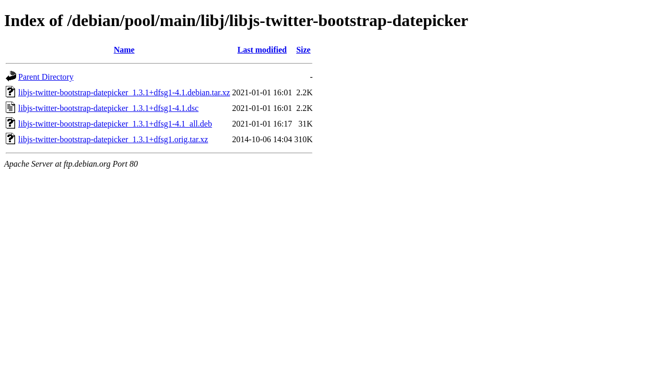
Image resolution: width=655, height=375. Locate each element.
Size (303, 49)
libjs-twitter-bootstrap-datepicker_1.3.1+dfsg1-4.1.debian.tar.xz (124, 92)
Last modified (262, 49)
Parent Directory (45, 76)
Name (124, 49)
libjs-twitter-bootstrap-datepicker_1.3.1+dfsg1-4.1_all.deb (115, 123)
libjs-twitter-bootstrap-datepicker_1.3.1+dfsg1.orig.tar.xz (113, 139)
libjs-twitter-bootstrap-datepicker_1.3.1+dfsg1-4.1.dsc (108, 108)
